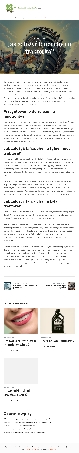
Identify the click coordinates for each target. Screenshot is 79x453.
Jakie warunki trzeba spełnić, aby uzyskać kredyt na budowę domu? (28, 422)
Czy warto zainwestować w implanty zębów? (20, 342)
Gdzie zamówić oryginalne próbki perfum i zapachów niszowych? (27, 419)
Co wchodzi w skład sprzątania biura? (17, 392)
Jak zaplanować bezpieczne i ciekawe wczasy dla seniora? (24, 432)
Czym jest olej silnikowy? (57, 341)
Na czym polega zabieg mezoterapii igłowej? (19, 425)
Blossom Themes (32, 449)
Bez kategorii (39, 38)
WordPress (53, 449)
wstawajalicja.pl (26, 447)
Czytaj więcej (12, 350)
